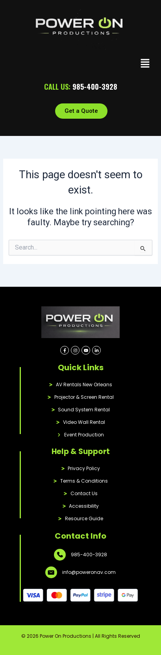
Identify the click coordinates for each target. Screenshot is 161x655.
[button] (145, 64)
